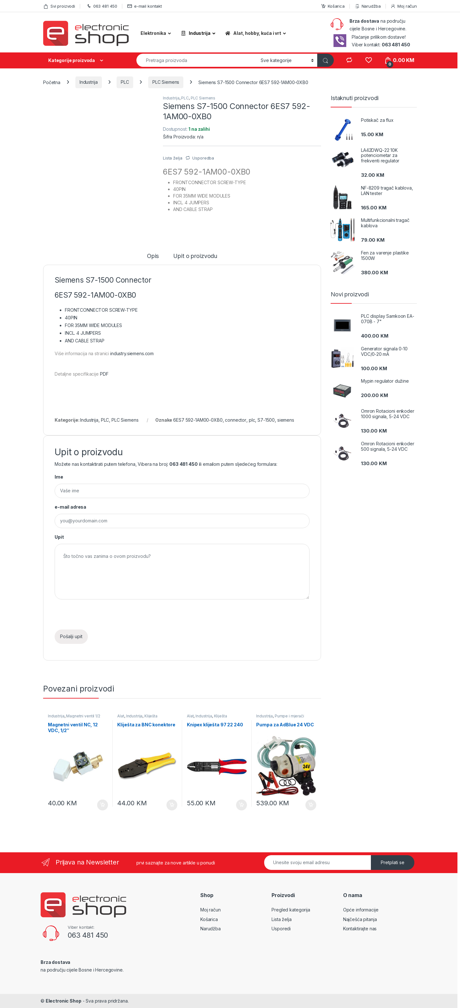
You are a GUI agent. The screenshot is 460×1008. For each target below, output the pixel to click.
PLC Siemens (165, 82)
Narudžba (368, 6)
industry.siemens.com (132, 353)
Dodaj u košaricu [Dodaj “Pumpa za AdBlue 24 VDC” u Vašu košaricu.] (310, 805)
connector (235, 420)
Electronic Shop (63, 1001)
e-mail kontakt (144, 6)
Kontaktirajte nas (360, 928)
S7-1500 (266, 420)
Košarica (333, 6)
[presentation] (103, 617)
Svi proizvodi (59, 6)
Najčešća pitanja (360, 919)
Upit (59, 537)
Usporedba (203, 157)
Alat (120, 716)
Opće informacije (361, 909)
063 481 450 (101, 6)
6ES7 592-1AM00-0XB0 (197, 420)
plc (252, 420)
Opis (153, 256)
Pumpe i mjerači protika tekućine (280, 718)
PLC (125, 82)
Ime (59, 477)
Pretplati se (392, 862)
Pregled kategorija (291, 909)
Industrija (89, 82)
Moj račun (403, 6)
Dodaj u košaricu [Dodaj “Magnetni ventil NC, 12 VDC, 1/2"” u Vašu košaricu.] (102, 805)
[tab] (153, 259)
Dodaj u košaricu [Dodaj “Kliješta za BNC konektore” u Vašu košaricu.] (171, 805)
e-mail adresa (70, 507)
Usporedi (281, 928)
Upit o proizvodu (195, 256)
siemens (285, 420)
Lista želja (281, 919)
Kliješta (150, 716)
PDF (104, 374)
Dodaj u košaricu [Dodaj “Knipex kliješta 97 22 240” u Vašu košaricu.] (241, 805)
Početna (51, 82)
